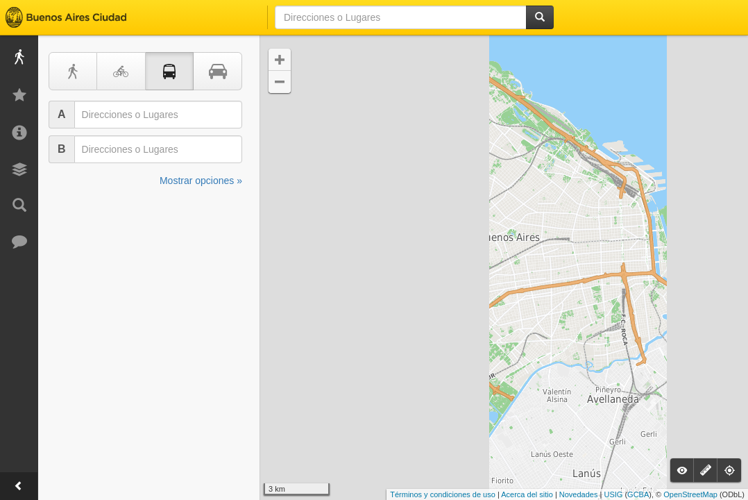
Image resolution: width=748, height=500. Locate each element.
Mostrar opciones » (201, 180)
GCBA (638, 494)
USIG (613, 494)
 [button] (279, 82)
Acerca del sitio (527, 494)
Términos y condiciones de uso (442, 494)
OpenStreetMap (690, 494)
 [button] (279, 60)
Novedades (578, 494)
